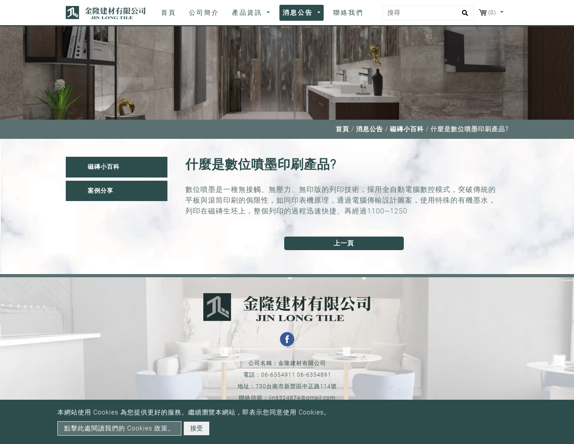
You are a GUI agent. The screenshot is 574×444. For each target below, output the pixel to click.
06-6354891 (314, 374)
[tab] (116, 167)
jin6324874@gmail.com (302, 398)
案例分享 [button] (100, 190)
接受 (196, 428)
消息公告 (369, 129)
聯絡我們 (348, 12)
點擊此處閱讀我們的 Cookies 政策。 (119, 428)
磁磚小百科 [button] (104, 166)
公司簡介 (204, 12)
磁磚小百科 (407, 129)
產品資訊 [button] (248, 12)
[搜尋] (428, 12)
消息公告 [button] (299, 12)
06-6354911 (278, 374)
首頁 (170, 12)
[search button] (464, 16)
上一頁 (344, 243)
